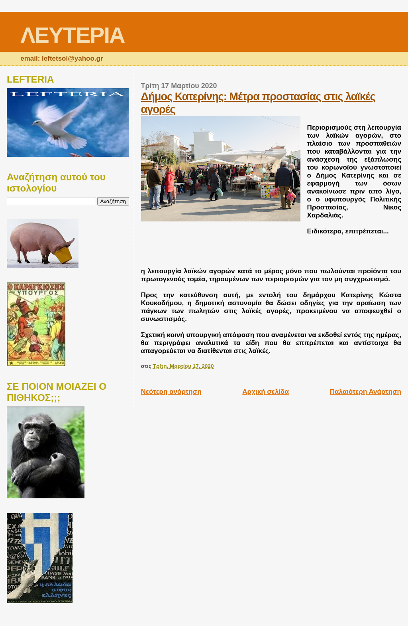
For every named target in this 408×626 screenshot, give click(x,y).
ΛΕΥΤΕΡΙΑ (72, 34)
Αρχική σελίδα (265, 391)
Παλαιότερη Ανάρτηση (365, 391)
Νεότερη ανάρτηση (171, 391)
